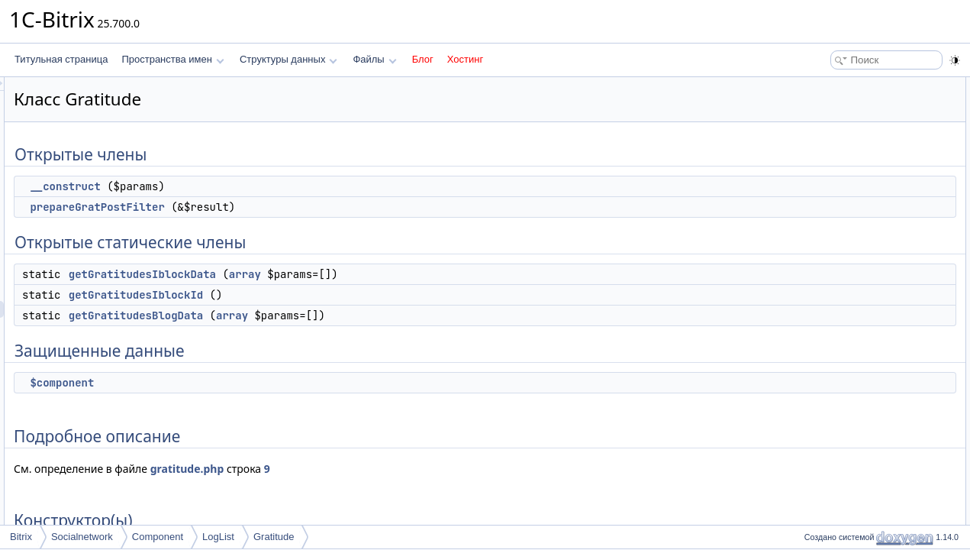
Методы (816, 287)
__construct (256, 186)
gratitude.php (378, 468)
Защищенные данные (846, 203)
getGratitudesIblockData (333, 274)
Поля (811, 371)
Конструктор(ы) (832, 253)
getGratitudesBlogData (326, 315)
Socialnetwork (82, 536)
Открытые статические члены (863, 136)
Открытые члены (836, 85)
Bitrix (21, 536)
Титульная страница (61, 59)
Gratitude (273, 536)
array (436, 274)
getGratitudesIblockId (326, 295)
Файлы (374, 59)
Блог (422, 59)
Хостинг (465, 59)
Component (157, 536)
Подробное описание (845, 236)
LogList (218, 536)
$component (253, 383)
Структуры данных (288, 59)
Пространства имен (172, 59)
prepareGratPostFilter (288, 207)
